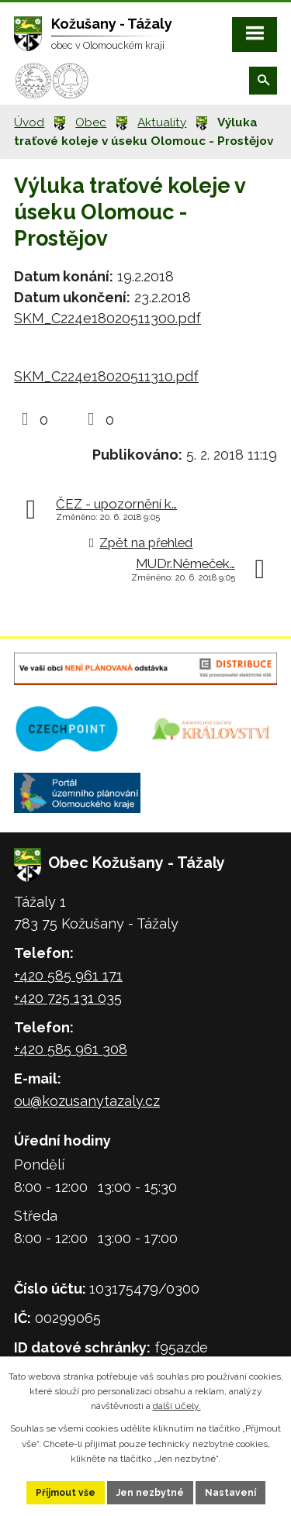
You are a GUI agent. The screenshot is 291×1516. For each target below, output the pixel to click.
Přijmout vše (65, 1492)
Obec (90, 122)
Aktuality (161, 122)
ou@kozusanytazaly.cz (87, 1101)
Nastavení (230, 1492)
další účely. (177, 1406)
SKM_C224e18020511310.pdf (106, 376)
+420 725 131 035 (68, 998)
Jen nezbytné (150, 1492)
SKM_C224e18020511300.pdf (107, 318)
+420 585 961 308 (70, 1049)
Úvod (29, 122)
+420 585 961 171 (68, 975)
